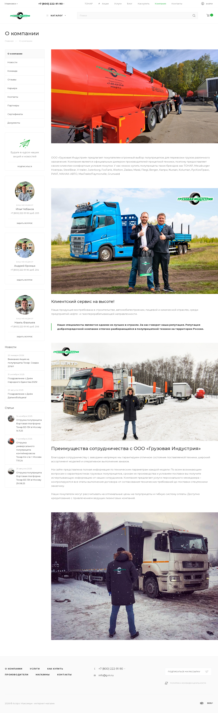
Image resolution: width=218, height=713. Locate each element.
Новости (10, 347)
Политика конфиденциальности (188, 683)
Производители (16, 674)
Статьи (9, 407)
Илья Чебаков (25, 209)
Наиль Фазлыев (25, 322)
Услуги (35, 668)
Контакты (64, 674)
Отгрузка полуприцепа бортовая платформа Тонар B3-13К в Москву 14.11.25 (29, 425)
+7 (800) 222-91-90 (111, 669)
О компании (13, 668)
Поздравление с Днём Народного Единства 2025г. (23, 380)
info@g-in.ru (106, 675)
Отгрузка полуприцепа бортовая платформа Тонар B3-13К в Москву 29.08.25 (29, 478)
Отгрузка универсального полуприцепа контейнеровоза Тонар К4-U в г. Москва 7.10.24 (28, 451)
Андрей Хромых (24, 265)
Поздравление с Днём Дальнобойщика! (20, 396)
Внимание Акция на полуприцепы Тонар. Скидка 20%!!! (23, 363)
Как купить (55, 668)
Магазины (43, 674)
